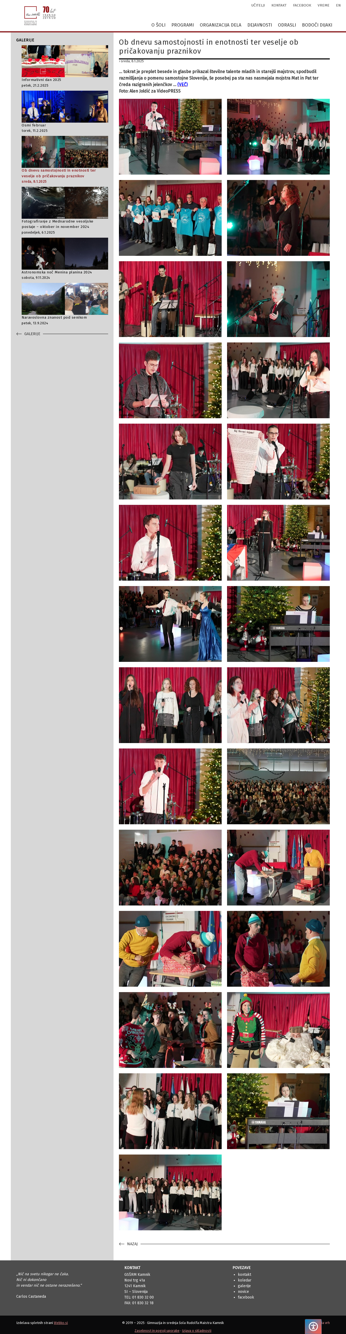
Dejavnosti (259, 25)
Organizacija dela (220, 25)
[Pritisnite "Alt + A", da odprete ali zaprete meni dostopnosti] (313, 1326)
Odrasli (287, 25)
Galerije (244, 1286)
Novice (243, 1291)
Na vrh (325, 1323)
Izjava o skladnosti (196, 1331)
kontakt (279, 5)
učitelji (258, 5)
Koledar (244, 1280)
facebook (302, 5)
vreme (324, 5)
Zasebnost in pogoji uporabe (157, 1331)
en (338, 5)
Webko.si (61, 1323)
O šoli (158, 25)
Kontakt (244, 1274)
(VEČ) (182, 84)
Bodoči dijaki (317, 25)
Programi (182, 25)
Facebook (246, 1297)
